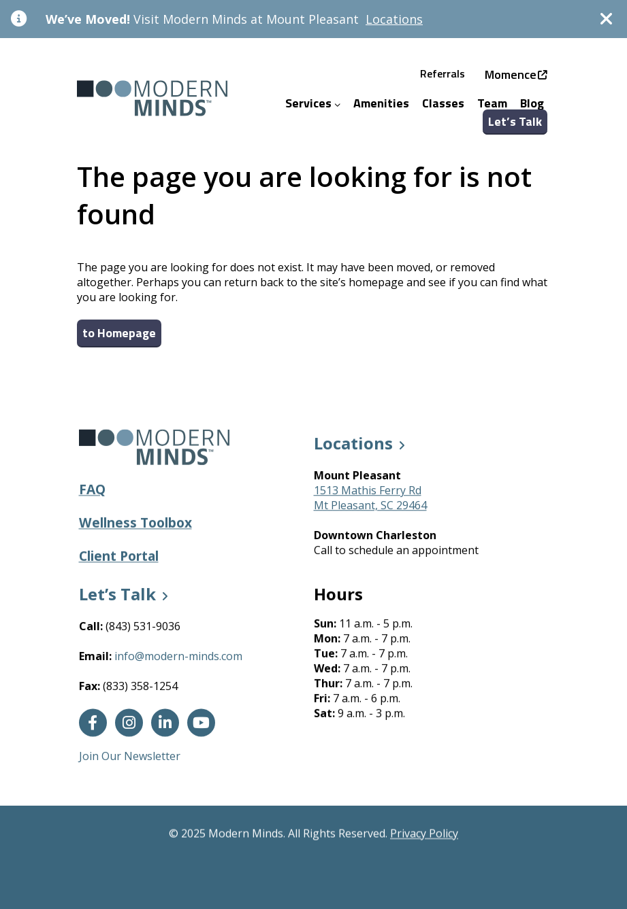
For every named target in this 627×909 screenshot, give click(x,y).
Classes (443, 103)
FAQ (92, 490)
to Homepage (119, 333)
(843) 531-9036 (143, 627)
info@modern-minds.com (178, 657)
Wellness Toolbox (135, 523)
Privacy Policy (424, 833)
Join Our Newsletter (129, 757)
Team (492, 103)
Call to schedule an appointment (396, 550)
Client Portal (119, 556)
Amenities (381, 103)
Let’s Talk (515, 121)
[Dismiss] (606, 19)
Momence (510, 74)
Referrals (442, 73)
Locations (394, 19)
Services (312, 103)
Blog (532, 103)
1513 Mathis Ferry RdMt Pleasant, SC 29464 (370, 498)
